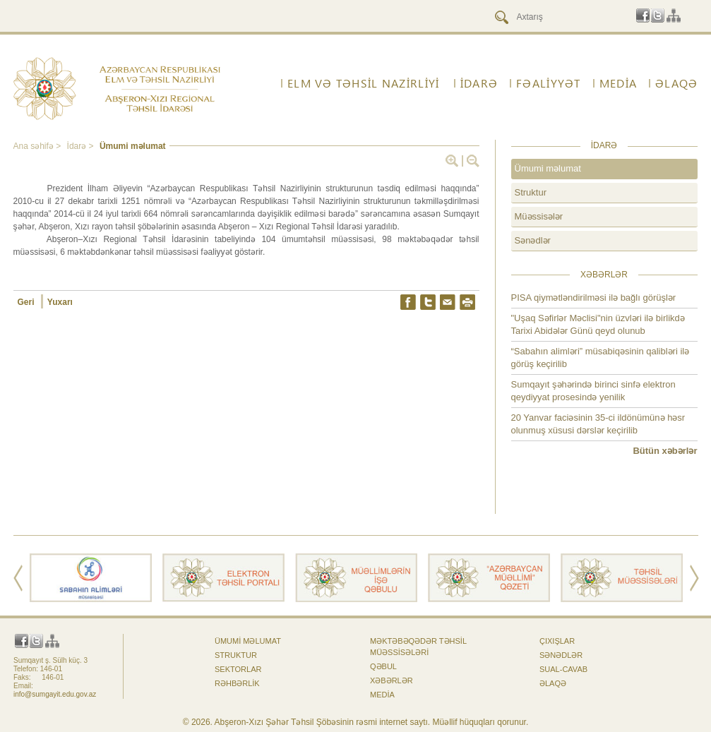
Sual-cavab (563, 669)
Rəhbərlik (237, 683)
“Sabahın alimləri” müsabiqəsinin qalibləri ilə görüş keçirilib (600, 357)
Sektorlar (238, 669)
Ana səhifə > (38, 146)
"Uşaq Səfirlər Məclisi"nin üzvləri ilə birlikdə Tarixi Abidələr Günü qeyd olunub (598, 324)
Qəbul (383, 666)
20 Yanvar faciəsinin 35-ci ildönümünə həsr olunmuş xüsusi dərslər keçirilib (598, 424)
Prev (18, 578)
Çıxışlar (557, 641)
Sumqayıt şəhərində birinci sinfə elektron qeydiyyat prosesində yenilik (593, 390)
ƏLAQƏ (676, 83)
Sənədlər (533, 240)
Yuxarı (60, 302)
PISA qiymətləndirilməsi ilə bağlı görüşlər (593, 297)
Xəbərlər (391, 680)
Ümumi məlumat (133, 146)
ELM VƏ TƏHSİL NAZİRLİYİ (363, 83)
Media (618, 83)
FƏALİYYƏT (548, 83)
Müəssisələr (539, 216)
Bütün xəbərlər (665, 450)
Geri (27, 302)
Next (694, 578)
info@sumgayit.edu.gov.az (54, 694)
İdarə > (81, 146)
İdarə (479, 83)
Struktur (531, 192)
